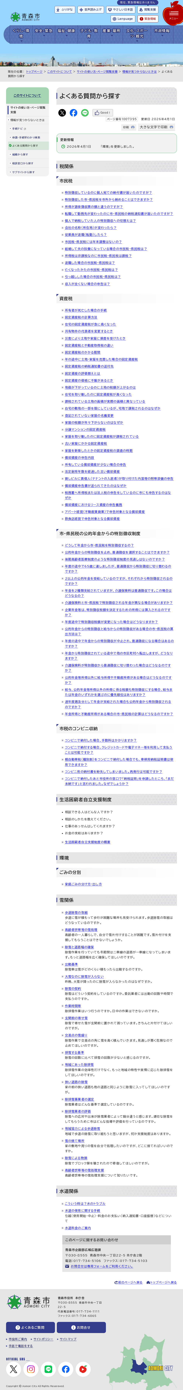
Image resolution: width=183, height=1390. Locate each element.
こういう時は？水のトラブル (85, 1203)
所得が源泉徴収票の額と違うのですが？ (94, 206)
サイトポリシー (43, 1339)
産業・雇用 (111, 30)
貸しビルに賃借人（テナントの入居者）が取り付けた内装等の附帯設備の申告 (119, 478)
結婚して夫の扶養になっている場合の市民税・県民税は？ (106, 248)
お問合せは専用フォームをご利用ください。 (102, 1266)
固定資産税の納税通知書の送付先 (89, 366)
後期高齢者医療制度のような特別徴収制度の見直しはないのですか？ (115, 559)
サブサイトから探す (23, 172)
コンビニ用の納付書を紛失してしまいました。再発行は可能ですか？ (113, 771)
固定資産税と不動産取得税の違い (89, 345)
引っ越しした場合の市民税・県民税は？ (93, 276)
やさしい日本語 (123, 9)
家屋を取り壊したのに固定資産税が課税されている (102, 436)
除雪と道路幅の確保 (79, 947)
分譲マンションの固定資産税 (85, 429)
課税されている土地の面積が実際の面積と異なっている (105, 401)
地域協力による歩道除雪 (82, 1128)
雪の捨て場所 (74, 1140)
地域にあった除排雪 (79, 1064)
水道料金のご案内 (78, 1227)
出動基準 (71, 964)
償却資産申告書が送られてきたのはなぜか (96, 485)
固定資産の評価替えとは (82, 373)
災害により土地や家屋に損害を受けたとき (95, 338)
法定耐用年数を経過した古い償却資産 (92, 471)
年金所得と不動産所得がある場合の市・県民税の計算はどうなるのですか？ (119, 713)
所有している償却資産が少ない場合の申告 (95, 464)
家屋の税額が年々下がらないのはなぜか (94, 422)
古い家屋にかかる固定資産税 (86, 443)
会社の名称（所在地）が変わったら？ (91, 227)
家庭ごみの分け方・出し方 (83, 884)
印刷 (126, 127)
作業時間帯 (73, 1005)
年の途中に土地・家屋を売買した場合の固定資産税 (101, 359)
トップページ (34, 71)
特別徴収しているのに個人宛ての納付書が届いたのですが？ (108, 192)
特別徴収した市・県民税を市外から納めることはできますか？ (109, 199)
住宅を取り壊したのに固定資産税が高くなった (98, 394)
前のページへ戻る (130, 1282)
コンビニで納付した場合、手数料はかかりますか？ (101, 740)
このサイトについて (59, 71)
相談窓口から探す (23, 163)
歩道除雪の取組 (76, 912)
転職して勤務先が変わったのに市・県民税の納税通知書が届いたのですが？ (119, 213)
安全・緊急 (43, 30)
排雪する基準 (74, 1052)
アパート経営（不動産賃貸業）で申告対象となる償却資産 (105, 511)
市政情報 (162, 30)
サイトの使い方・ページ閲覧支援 (97, 71)
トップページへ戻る (163, 1282)
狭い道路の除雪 (76, 1081)
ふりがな (67, 9)
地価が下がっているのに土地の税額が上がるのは (100, 387)
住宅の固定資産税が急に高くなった (90, 324)
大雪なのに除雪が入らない (84, 976)
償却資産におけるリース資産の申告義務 (93, 504)
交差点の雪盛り (76, 1035)
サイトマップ (68, 1339)
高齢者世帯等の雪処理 (81, 929)
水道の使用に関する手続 (82, 1210)
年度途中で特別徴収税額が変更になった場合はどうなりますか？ (111, 621)
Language (125, 18)
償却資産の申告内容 (79, 457)
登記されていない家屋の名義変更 (89, 415)
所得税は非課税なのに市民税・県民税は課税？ (98, 255)
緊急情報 (150, 18)
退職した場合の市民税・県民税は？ (90, 262)
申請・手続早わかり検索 (26, 137)
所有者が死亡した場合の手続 (86, 310)
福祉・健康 (66, 30)
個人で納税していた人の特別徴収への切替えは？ (100, 220)
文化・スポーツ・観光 (137, 33)
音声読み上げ (93, 9)
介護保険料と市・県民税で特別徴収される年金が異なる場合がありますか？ (119, 602)
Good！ (105, 112)
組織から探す (20, 154)
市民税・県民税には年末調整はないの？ (93, 241)
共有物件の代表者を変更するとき (89, 331)
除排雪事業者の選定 (79, 1099)
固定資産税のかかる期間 (83, 352)
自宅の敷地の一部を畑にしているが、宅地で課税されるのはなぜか (113, 408)
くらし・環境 (21, 33)
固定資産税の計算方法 (81, 317)
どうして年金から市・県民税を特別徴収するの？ (99, 545)
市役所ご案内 (18, 1339)
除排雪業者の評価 (78, 1111)
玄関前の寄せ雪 (76, 1018)
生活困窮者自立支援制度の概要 (88, 842)
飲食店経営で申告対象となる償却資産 (92, 518)
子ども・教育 (89, 33)
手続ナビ (19, 129)
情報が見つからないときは (139, 71)
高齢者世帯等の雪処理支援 (84, 1170)
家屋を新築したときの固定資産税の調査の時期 (99, 450)
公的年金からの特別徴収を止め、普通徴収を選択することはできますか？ (117, 552)
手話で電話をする (21, 1346)
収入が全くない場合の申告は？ (87, 283)
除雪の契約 (73, 988)
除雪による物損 (76, 1157)
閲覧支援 (150, 9)
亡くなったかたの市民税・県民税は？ (91, 269)
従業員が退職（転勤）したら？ (86, 234)
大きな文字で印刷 (153, 127)
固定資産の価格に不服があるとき (89, 380)
